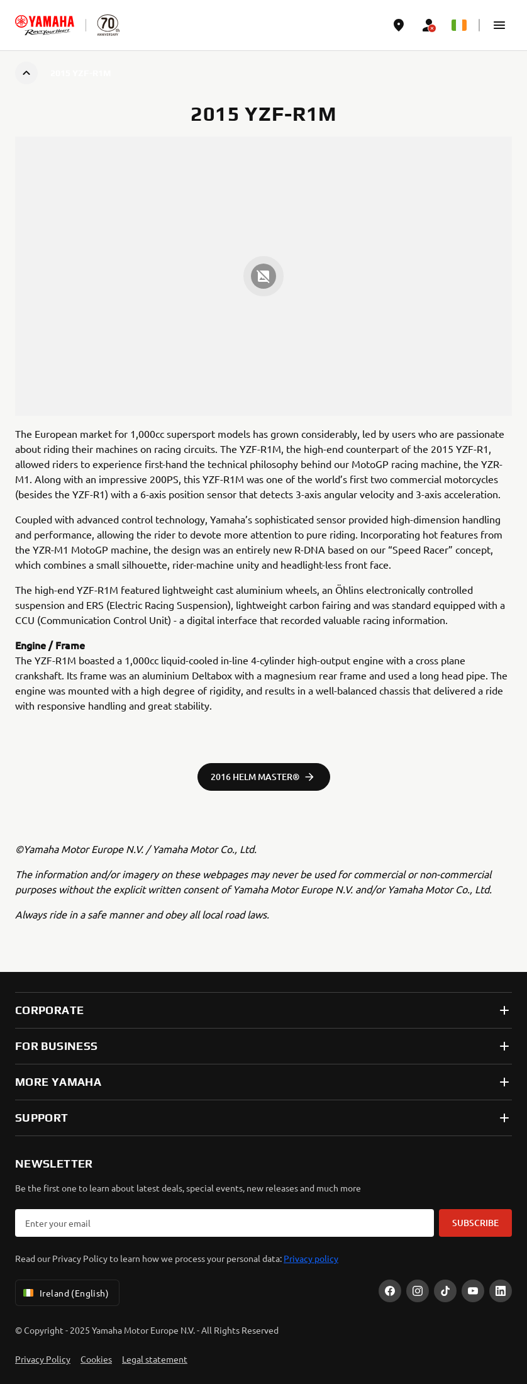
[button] (499, 25)
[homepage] (44, 25)
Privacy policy (311, 1258)
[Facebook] (390, 1291)
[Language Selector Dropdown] (459, 25)
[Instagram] (417, 1291)
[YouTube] (473, 1291)
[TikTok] (445, 1291)
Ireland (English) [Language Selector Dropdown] (65, 1292)
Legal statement (154, 1358)
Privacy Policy (42, 1358)
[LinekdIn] (500, 1291)
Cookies (96, 1358)
